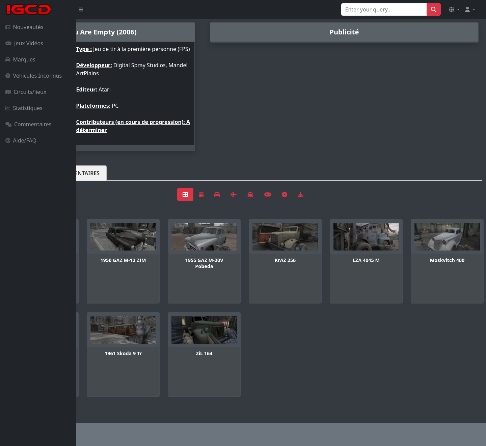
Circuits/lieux (25, 92)
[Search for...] (384, 9)
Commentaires (28, 124)
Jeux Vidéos (24, 43)
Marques (20, 59)
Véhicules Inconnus (33, 75)
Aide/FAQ (20, 140)
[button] (454, 9)
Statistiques (24, 108)
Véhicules (102, 178)
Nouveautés (24, 27)
